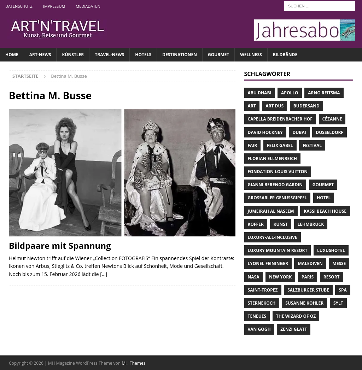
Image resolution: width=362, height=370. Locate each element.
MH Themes (133, 363)
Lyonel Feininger (268, 263)
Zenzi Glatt (293, 329)
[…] (103, 274)
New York (280, 277)
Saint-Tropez (263, 290)
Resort (331, 277)
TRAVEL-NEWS (109, 55)
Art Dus (274, 106)
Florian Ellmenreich (272, 158)
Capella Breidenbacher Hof (280, 119)
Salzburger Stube (308, 290)
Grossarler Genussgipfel (277, 198)
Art (252, 106)
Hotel (324, 198)
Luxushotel (331, 250)
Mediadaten (88, 6)
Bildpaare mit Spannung (60, 245)
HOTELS (143, 55)
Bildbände (285, 55)
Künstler (73, 55)
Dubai (299, 132)
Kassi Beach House (325, 211)
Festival (312, 145)
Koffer (256, 224)
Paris (308, 277)
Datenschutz (19, 6)
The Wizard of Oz (296, 316)
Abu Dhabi (260, 93)
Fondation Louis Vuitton (278, 172)
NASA (253, 277)
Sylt (338, 303)
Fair (252, 145)
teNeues (257, 316)
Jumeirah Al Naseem (271, 211)
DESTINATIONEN (179, 55)
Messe (339, 263)
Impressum (54, 6)
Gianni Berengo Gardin (275, 185)
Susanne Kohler (304, 303)
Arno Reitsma (324, 93)
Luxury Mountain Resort (278, 250)
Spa (342, 290)
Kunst (281, 224)
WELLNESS (251, 55)
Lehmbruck (311, 224)
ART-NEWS (40, 55)
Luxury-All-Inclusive (272, 237)
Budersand (306, 106)
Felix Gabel (280, 145)
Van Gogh (259, 329)
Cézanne (332, 119)
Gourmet (323, 185)
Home (11, 55)
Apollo (289, 93)
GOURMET (218, 55)
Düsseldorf (329, 132)
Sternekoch (262, 303)
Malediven (310, 263)
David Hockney (265, 132)
